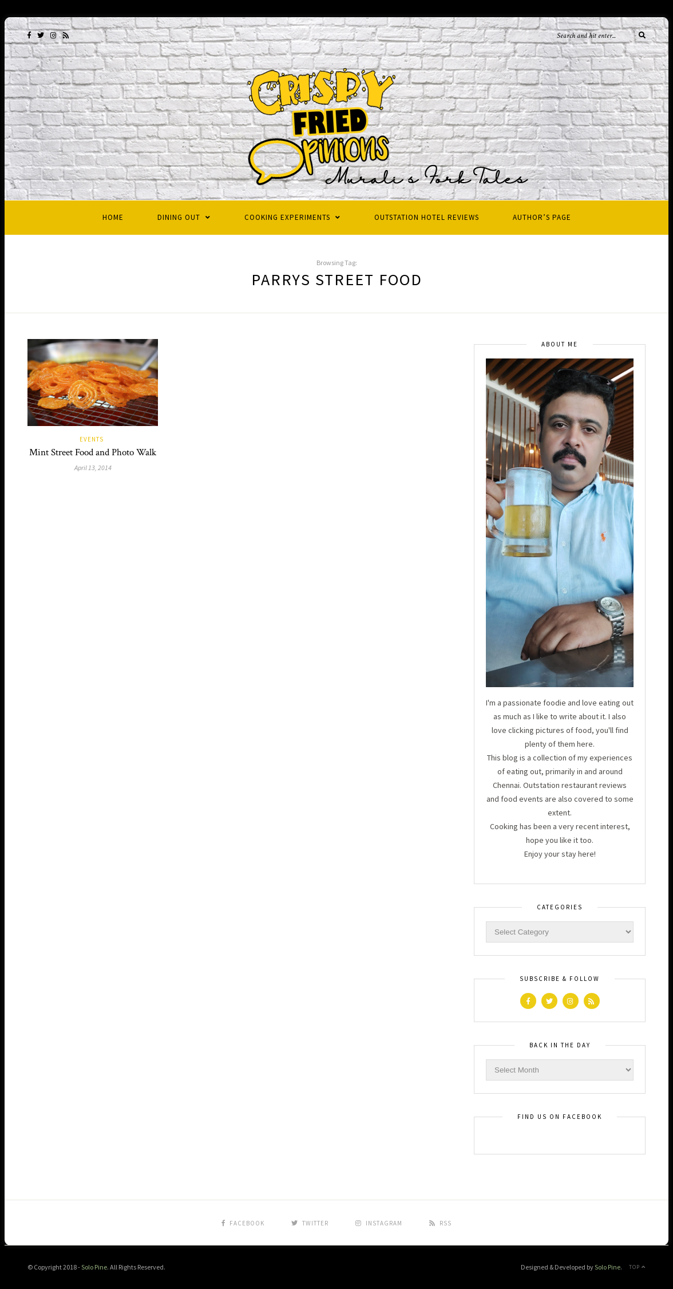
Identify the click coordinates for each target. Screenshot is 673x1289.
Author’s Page (542, 217)
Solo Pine (94, 1267)
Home (113, 217)
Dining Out (178, 217)
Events (92, 439)
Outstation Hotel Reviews (426, 217)
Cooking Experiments (287, 217)
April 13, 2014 (93, 467)
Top (637, 1267)
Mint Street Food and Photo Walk (92, 452)
